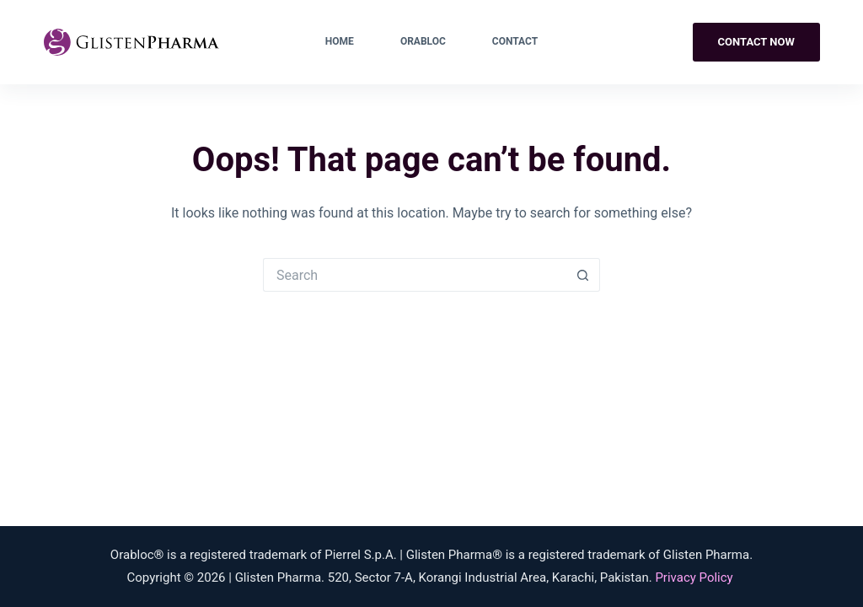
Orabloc (423, 41)
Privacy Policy (693, 577)
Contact (515, 41)
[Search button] (583, 275)
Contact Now (756, 41)
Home (339, 41)
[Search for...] (414, 275)
